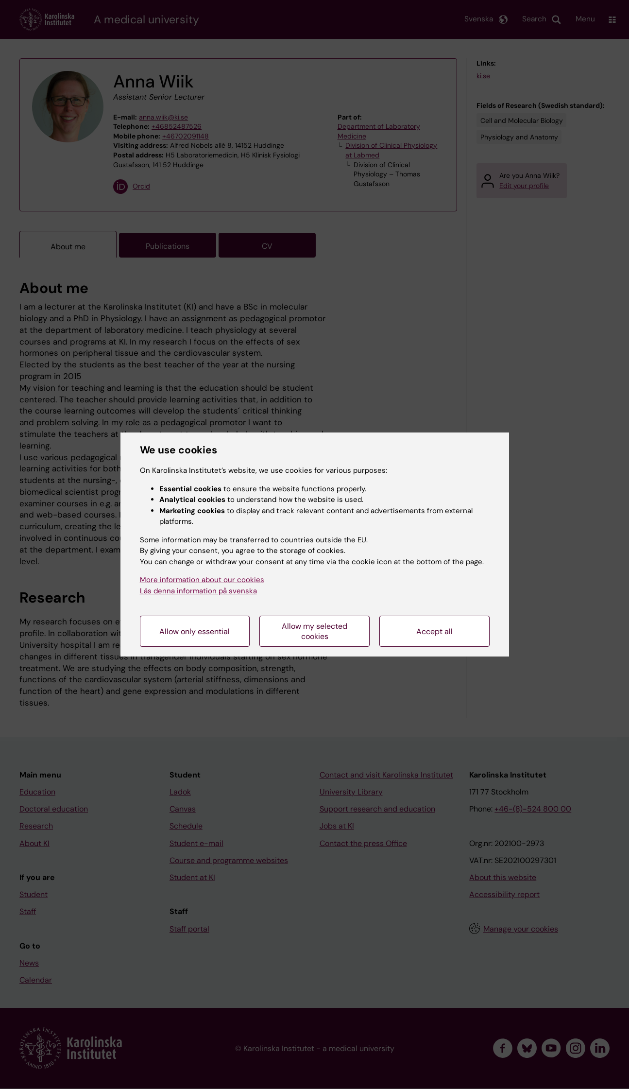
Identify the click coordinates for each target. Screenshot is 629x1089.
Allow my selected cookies (314, 631)
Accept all (434, 631)
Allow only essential (194, 631)
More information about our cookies (202, 580)
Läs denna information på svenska (198, 591)
